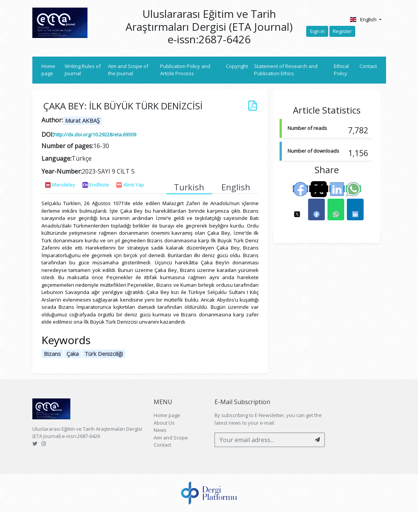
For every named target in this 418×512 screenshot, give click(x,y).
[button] (297, 209)
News (160, 430)
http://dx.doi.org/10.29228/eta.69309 (95, 134)
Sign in (317, 31)
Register (342, 31)
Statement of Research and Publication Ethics (286, 70)
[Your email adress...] (263, 440)
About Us (164, 422)
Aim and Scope (171, 437)
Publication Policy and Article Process (185, 70)
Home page (51, 70)
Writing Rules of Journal (83, 70)
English (364, 19)
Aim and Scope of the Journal (128, 70)
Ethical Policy (341, 70)
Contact (368, 66)
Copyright (237, 66)
